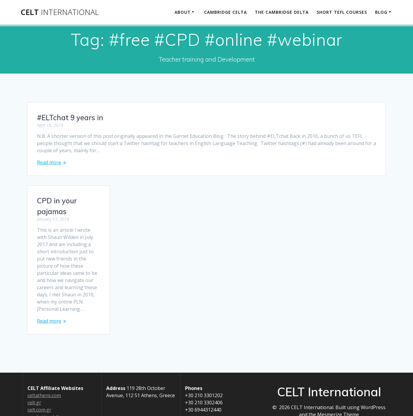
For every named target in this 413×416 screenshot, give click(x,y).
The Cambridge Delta (282, 12)
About (183, 12)
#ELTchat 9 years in (70, 117)
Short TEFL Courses (342, 12)
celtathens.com (44, 395)
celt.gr (34, 402)
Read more (49, 162)
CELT (60, 12)
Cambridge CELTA (225, 12)
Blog (381, 12)
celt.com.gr (39, 409)
